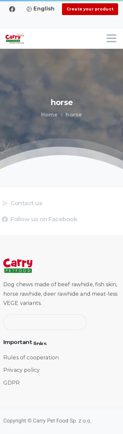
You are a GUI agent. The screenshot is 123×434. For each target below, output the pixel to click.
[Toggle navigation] (111, 38)
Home (49, 115)
